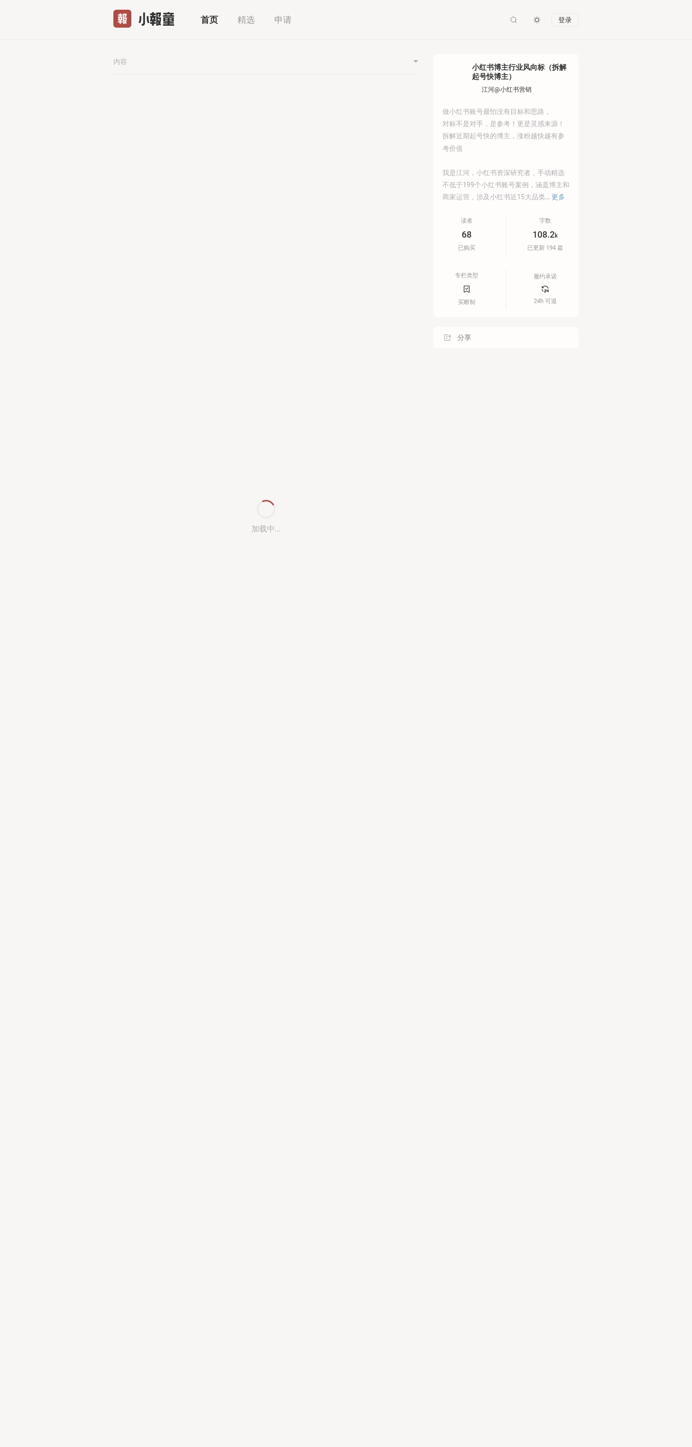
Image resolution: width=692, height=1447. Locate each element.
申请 (283, 20)
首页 (209, 20)
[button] (414, 141)
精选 (246, 20)
